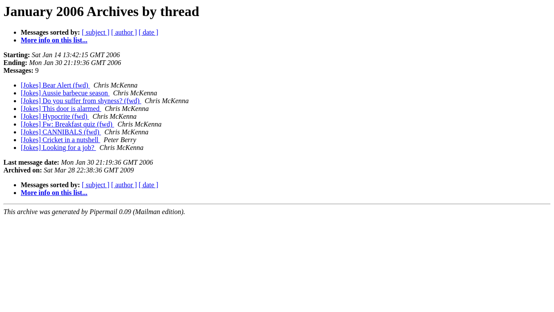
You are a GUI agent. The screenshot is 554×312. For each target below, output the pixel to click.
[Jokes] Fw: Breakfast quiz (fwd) (67, 124)
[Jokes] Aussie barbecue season (65, 93)
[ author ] (124, 32)
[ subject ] (96, 32)
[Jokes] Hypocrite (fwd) (55, 116)
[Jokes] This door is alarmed (61, 108)
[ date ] (148, 32)
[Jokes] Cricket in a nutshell (60, 139)
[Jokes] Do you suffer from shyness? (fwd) (81, 100)
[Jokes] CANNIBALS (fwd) (61, 132)
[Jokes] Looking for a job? (58, 147)
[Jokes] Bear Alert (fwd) (55, 85)
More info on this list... (54, 40)
